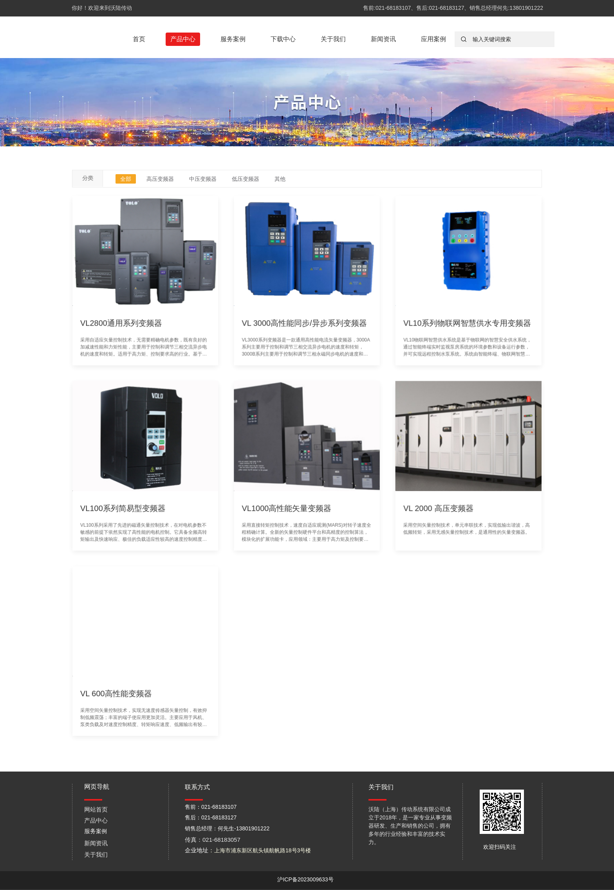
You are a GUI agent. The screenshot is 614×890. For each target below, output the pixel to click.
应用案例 (433, 39)
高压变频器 (160, 179)
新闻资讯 (383, 39)
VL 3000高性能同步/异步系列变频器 (304, 330)
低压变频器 (245, 179)
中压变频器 (203, 179)
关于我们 (333, 39)
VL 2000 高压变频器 (431, 506)
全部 (125, 179)
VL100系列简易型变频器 (131, 506)
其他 (279, 179)
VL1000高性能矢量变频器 (287, 506)
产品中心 (182, 39)
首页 (139, 39)
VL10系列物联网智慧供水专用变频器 (459, 330)
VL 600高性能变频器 (125, 683)
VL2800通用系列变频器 (130, 330)
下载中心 (283, 39)
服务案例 (233, 39)
